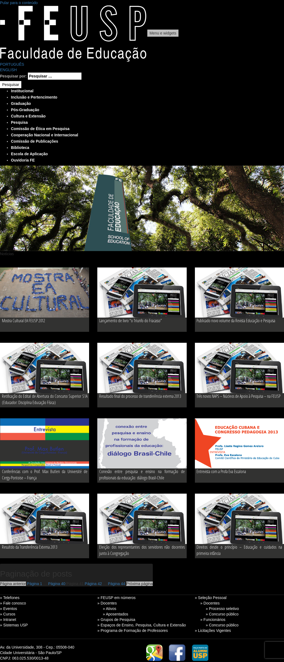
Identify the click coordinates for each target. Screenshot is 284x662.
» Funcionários (213, 619)
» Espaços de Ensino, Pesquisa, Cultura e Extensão (141, 625)
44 (116, 584)
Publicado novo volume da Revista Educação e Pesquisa (236, 321)
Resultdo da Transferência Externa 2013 (29, 547)
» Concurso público (222, 614)
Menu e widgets (163, 33)
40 (56, 584)
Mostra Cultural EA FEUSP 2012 (23, 321)
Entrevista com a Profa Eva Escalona (221, 471)
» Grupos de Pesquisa (116, 619)
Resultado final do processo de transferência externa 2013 (140, 396)
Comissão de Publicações (34, 141)
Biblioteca (20, 147)
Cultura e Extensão (28, 116)
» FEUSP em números (116, 597)
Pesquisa (19, 122)
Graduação (21, 103)
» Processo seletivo (222, 608)
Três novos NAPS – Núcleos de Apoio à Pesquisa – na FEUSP (238, 396)
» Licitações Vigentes (213, 630)
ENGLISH (8, 70)
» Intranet (8, 619)
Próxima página (139, 584)
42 (93, 584)
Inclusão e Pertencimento (34, 97)
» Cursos (7, 614)
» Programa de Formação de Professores (132, 630)
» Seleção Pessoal (211, 597)
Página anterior (13, 584)
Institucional (22, 91)
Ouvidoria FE (23, 160)
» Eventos (8, 608)
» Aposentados (115, 614)
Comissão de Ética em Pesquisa (40, 128)
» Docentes (107, 603)
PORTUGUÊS (12, 64)
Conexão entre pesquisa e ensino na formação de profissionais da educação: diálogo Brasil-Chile (142, 474)
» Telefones (9, 597)
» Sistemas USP (14, 625)
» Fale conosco (13, 603)
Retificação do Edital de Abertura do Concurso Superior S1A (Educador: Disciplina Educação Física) (44, 399)
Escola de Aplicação (29, 154)
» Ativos (109, 608)
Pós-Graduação (25, 110)
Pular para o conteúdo (19, 3)
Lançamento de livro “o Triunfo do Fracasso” (130, 321)
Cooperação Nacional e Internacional (44, 135)
